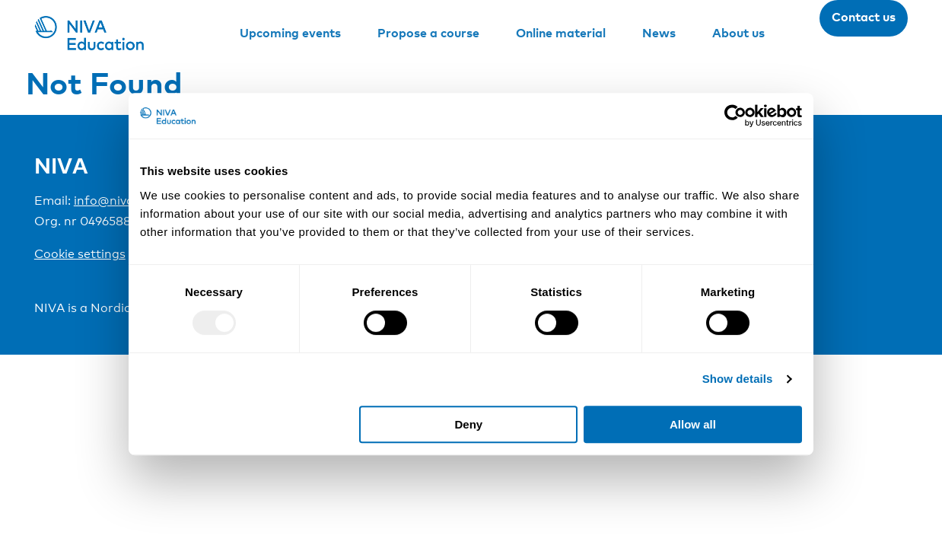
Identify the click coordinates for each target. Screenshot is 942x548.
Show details (737, 378)
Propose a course (428, 32)
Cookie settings (80, 254)
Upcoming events (290, 32)
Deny (469, 424)
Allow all (693, 424)
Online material (561, 32)
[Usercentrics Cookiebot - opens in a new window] (735, 115)
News (659, 32)
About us (738, 32)
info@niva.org (116, 200)
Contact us (864, 16)
